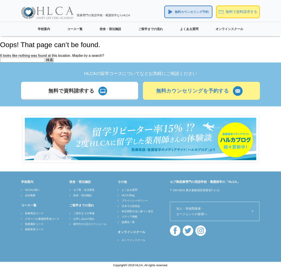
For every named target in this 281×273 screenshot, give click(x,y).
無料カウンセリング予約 (192, 12)
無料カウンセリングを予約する (192, 91)
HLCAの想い (32, 189)
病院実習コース (34, 229)
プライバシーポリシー (135, 200)
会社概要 (30, 195)
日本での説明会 (131, 206)
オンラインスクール (229, 29)
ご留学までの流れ (150, 29)
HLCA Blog (128, 195)
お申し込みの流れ (83, 218)
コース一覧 (75, 29)
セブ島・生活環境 (83, 189)
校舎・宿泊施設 (110, 29)
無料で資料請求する (241, 12)
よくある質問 (189, 29)
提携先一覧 (128, 222)
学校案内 (44, 29)
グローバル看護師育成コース (42, 218)
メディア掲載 (129, 216)
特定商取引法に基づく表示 (137, 211)
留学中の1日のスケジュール (89, 224)
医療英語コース (34, 213)
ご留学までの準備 (83, 213)
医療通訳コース (34, 224)
